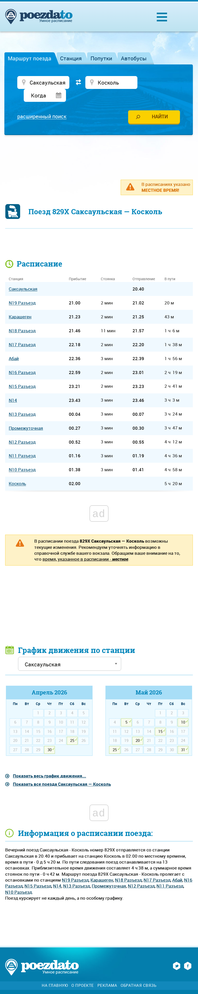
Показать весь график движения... (49, 763)
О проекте (82, 972)
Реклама (107, 972)
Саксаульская (23, 276)
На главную (55, 972)
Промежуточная (109, 873)
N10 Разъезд (18, 879)
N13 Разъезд (76, 873)
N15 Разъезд (37, 873)
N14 (57, 873)
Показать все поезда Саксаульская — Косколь (62, 771)
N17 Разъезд (157, 868)
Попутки (101, 58)
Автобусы (134, 58)
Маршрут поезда (29, 58)
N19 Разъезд (75, 868)
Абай (177, 868)
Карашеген (101, 868)
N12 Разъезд (141, 873)
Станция (71, 58)
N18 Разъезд (128, 868)
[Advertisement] (99, 142)
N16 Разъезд (22, 360)
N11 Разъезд (169, 873)
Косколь (17, 471)
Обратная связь (138, 972)
